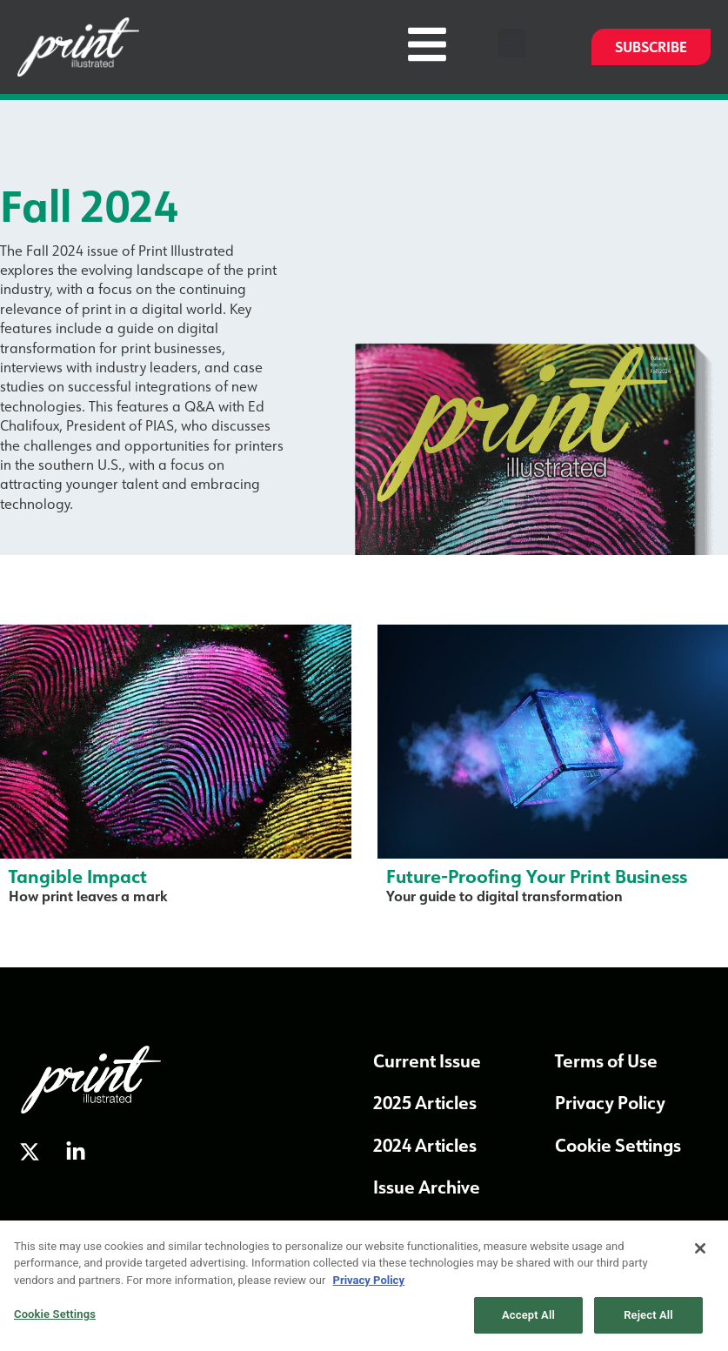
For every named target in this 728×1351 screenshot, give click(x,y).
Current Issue (427, 1060)
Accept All (528, 1320)
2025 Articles (425, 1102)
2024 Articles (425, 1145)
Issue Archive (426, 1186)
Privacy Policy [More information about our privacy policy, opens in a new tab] (368, 1284)
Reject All (648, 1320)
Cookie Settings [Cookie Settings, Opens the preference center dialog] (55, 1319)
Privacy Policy (610, 1102)
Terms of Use (606, 1060)
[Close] (700, 1253)
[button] (512, 43)
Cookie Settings (618, 1145)
